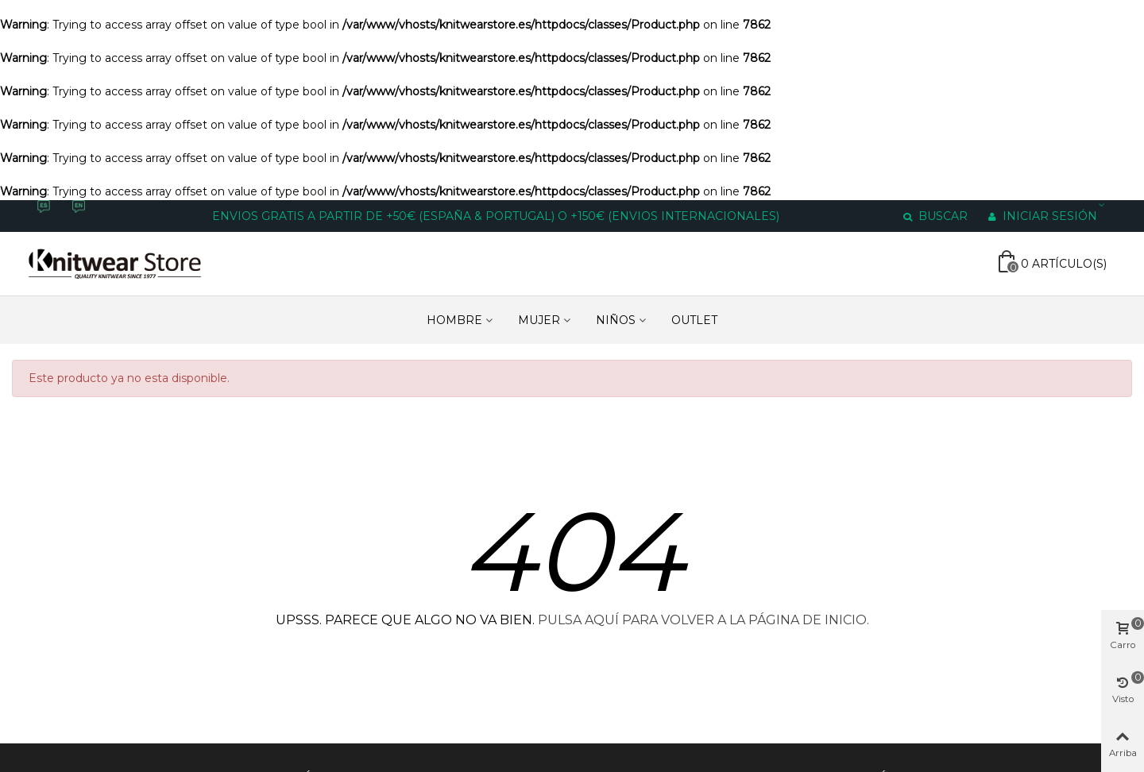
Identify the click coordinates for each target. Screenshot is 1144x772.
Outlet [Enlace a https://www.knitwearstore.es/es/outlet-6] (694, 320)
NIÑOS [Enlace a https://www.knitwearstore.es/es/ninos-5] (616, 320)
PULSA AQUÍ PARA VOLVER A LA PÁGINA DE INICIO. (703, 619)
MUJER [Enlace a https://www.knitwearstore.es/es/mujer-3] (539, 320)
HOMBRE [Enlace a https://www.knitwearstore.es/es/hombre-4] (454, 320)
